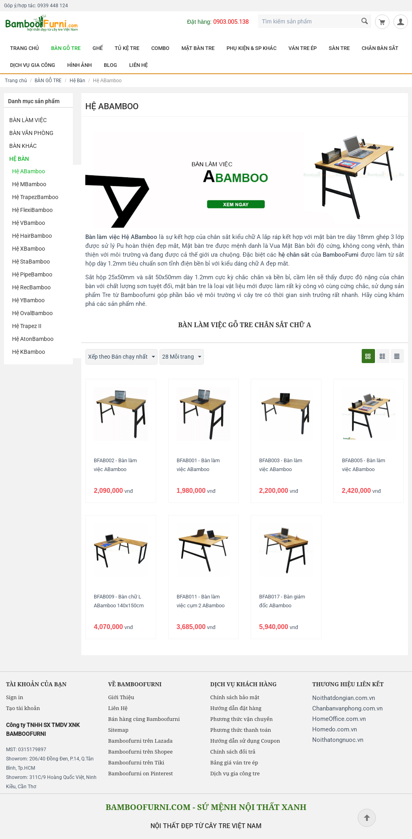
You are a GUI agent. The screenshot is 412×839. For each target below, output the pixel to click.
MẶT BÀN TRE (197, 48)
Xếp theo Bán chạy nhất (121, 357)
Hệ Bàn (77, 80)
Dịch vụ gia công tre (235, 773)
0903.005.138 (231, 21)
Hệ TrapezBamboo (35, 197)
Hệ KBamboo (28, 352)
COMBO (160, 48)
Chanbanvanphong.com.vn (347, 708)
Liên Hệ (118, 708)
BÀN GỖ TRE (65, 48)
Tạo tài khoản (23, 708)
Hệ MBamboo (29, 184)
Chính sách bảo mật (235, 697)
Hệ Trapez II (26, 326)
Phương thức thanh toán (240, 729)
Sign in (14, 697)
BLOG (110, 65)
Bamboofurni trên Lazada (140, 740)
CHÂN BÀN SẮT (380, 48)
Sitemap (118, 729)
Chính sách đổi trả (232, 751)
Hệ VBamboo (28, 223)
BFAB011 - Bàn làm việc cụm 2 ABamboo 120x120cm (201, 605)
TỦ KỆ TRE (127, 48)
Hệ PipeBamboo (32, 274)
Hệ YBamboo (28, 300)
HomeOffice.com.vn (339, 719)
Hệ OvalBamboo (32, 313)
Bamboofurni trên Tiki (136, 762)
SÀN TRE (339, 48)
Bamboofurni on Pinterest (140, 773)
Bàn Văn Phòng (31, 133)
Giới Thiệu (121, 697)
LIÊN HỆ (138, 65)
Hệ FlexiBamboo (32, 210)
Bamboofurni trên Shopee (140, 751)
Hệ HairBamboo (32, 236)
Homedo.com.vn (334, 729)
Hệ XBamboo (28, 248)
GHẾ (98, 48)
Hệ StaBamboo (31, 261)
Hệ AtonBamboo (33, 339)
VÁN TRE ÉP (302, 48)
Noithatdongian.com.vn (343, 698)
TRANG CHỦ (24, 48)
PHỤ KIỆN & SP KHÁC (251, 48)
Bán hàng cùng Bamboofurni (144, 719)
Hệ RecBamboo (31, 287)
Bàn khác (23, 146)
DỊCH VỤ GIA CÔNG (32, 65)
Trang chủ (16, 80)
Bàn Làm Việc (28, 120)
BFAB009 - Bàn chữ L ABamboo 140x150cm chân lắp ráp (119, 605)
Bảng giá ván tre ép (234, 762)
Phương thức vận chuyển (241, 719)
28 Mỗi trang (181, 357)
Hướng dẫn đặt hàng (236, 708)
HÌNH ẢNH (79, 65)
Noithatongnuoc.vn (337, 739)
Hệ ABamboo (28, 171)
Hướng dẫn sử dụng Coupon (245, 740)
